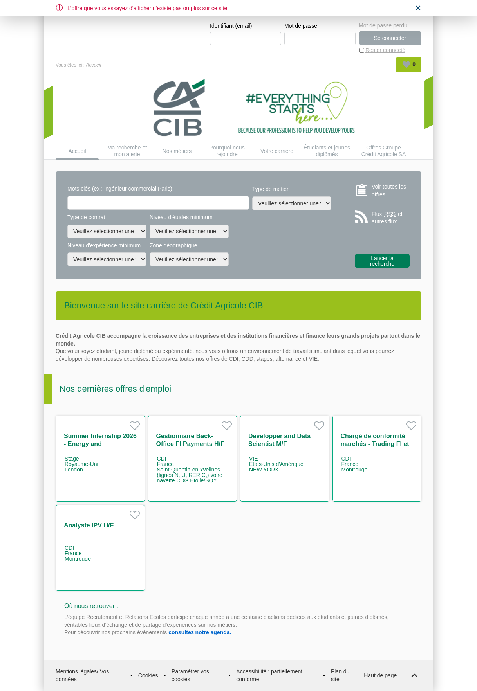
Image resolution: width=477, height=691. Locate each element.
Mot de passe (300, 26)
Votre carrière (276, 151)
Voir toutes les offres (389, 191)
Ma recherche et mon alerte (127, 150)
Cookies (148, 675)
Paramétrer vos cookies (190, 675)
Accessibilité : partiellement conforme (269, 675)
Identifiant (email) (231, 26)
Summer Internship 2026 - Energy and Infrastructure (100, 444)
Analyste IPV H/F (89, 525)
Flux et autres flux (387, 218)
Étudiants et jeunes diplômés (327, 150)
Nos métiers (177, 151)
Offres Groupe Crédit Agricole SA (383, 150)
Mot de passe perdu (383, 25)
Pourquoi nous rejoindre (226, 150)
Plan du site (340, 675)
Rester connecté (385, 50)
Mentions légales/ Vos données (82, 675)
